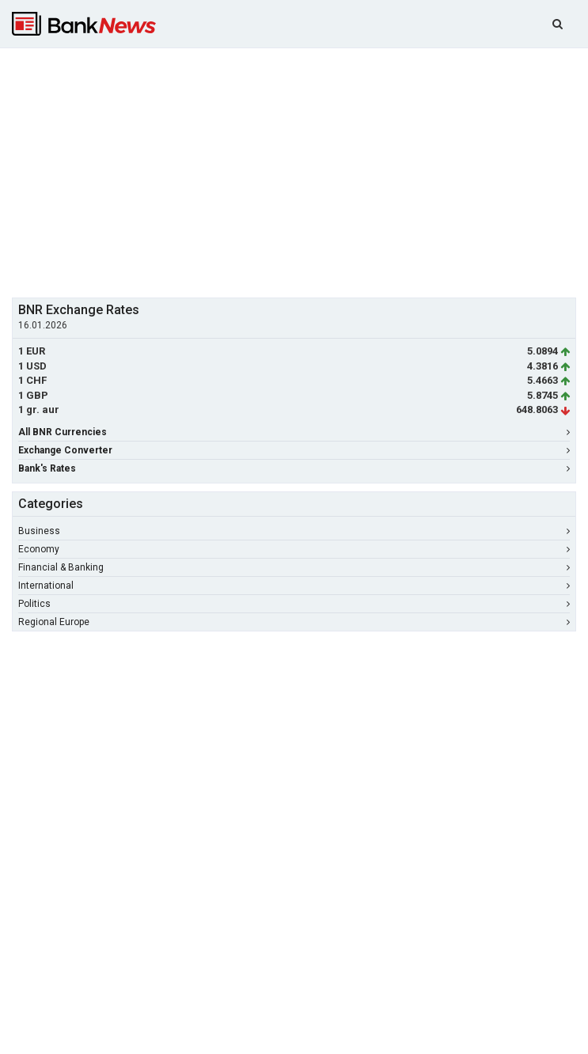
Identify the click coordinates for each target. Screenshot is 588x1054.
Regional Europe (294, 621)
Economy (294, 549)
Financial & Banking (294, 567)
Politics (294, 603)
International (294, 585)
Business (294, 530)
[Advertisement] (300, 171)
